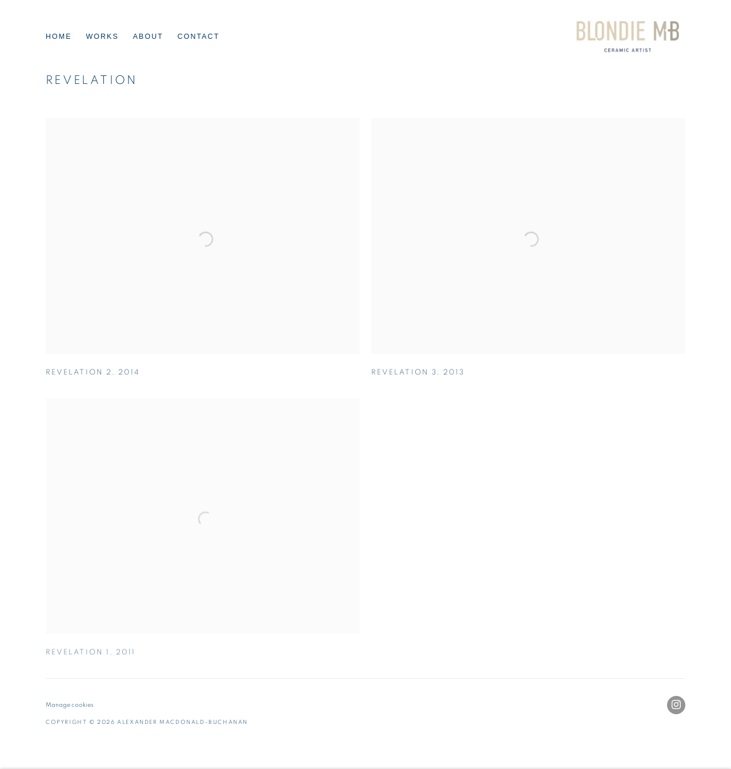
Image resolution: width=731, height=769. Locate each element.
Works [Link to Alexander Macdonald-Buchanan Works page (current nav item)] (102, 37)
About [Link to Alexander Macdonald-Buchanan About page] (148, 37)
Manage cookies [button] (70, 705)
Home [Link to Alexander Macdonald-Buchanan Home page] (59, 37)
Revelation (92, 80)
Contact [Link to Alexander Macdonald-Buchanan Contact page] (199, 37)
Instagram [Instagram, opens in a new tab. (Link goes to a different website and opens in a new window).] (676, 705)
